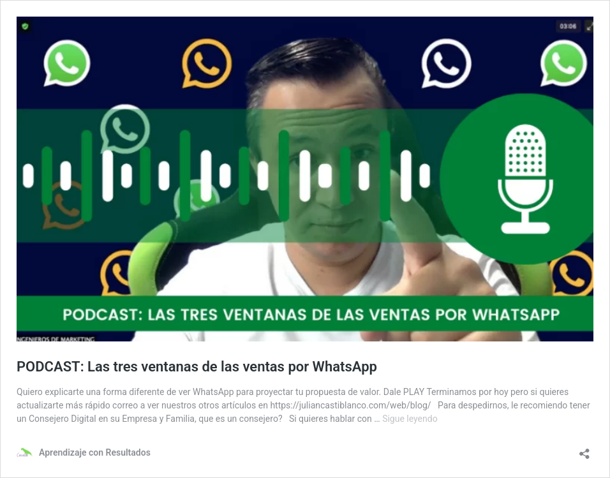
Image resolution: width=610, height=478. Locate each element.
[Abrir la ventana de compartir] (584, 449)
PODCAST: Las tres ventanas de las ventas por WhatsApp (197, 367)
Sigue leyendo (410, 419)
